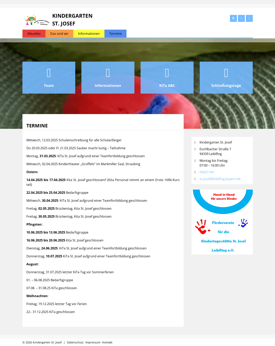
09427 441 (207, 172)
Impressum (92, 342)
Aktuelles (34, 33)
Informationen (89, 33)
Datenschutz (75, 342)
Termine (115, 33)
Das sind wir (59, 33)
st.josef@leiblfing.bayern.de (220, 179)
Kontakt (107, 342)
